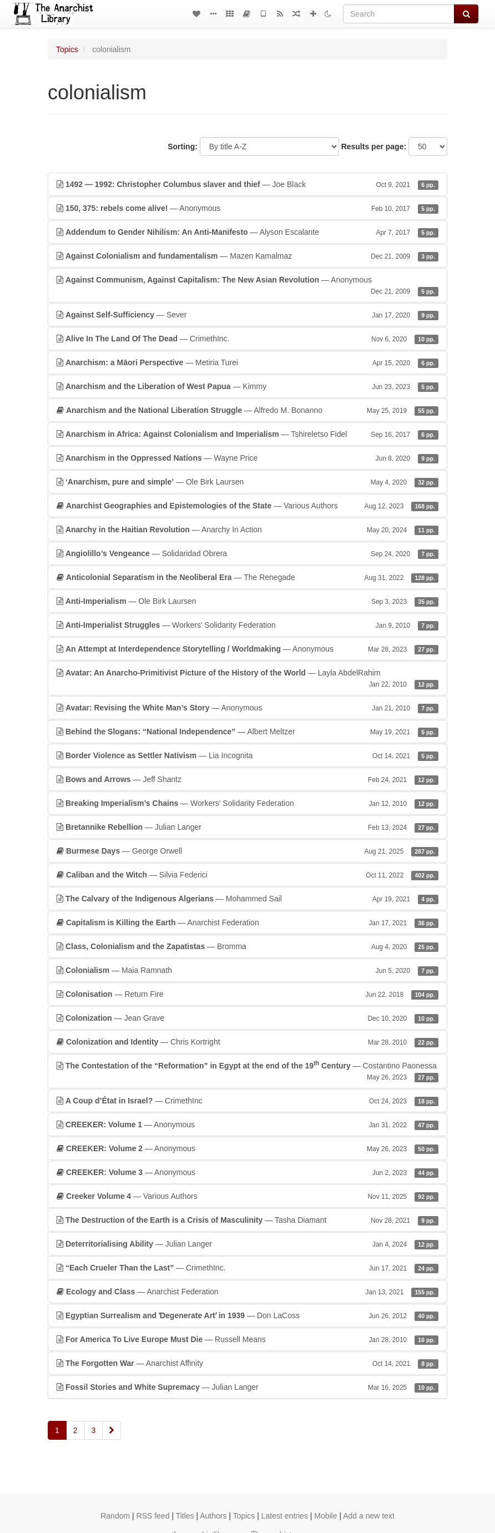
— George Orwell (247, 850)
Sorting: (183, 146)
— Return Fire (247, 994)
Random (115, 1515)
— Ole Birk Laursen (247, 481)
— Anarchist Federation (247, 922)
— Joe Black (247, 184)
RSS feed (153, 1515)
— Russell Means (247, 1339)
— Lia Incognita (247, 755)
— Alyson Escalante (247, 232)
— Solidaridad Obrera (247, 553)
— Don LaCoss (247, 1315)
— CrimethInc (247, 1100)
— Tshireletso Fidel (247, 434)
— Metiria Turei (247, 362)
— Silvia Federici (247, 874)
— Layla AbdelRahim (247, 678)
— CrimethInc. (247, 338)
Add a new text (369, 1515)
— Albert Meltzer (247, 731)
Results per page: (373, 146)
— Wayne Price (247, 457)
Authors (213, 1515)
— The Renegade (247, 577)
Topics (67, 49)
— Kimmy (247, 386)
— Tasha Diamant (247, 1220)
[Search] (398, 13)
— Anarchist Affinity (247, 1363)
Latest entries (284, 1515)
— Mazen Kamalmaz (247, 255)
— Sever (247, 314)
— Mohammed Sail (247, 898)
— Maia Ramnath (247, 970)
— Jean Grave (247, 1017)
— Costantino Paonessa (247, 1071)
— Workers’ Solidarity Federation (247, 625)
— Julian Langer (247, 827)
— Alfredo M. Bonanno (247, 410)
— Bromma (247, 946)
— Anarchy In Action (247, 529)
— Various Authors (247, 505)
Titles (185, 1515)
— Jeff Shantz (247, 779)
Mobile (325, 1515)
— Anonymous (247, 208)
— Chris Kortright (247, 1041)
